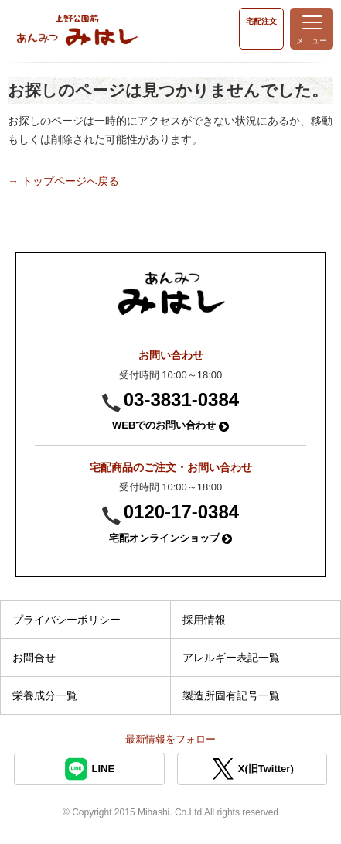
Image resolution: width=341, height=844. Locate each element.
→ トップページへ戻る (63, 181)
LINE (88, 769)
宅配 (261, 21)
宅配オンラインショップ (171, 538)
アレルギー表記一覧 (231, 657)
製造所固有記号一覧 (231, 695)
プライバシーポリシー (66, 619)
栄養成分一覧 (44, 695)
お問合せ (34, 657)
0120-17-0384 (181, 511)
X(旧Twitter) (252, 769)
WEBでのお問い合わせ (170, 425)
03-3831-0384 (181, 399)
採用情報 (204, 619)
